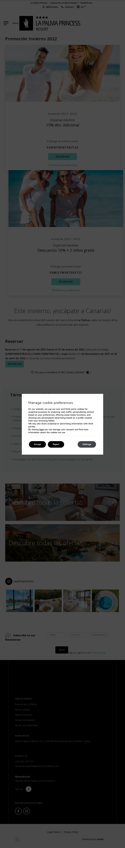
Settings (87, 444)
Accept (37, 444)
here (41, 429)
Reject (56, 444)
